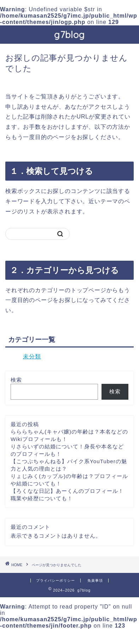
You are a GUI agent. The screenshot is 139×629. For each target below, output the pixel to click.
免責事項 (95, 580)
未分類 (32, 356)
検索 (16, 380)
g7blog (69, 34)
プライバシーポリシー (55, 580)
